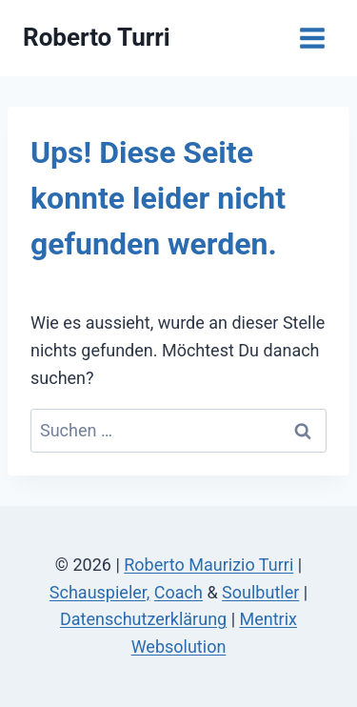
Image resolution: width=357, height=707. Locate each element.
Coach (178, 592)
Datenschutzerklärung (143, 619)
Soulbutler (260, 592)
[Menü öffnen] (311, 37)
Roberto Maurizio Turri (208, 565)
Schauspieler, (100, 592)
